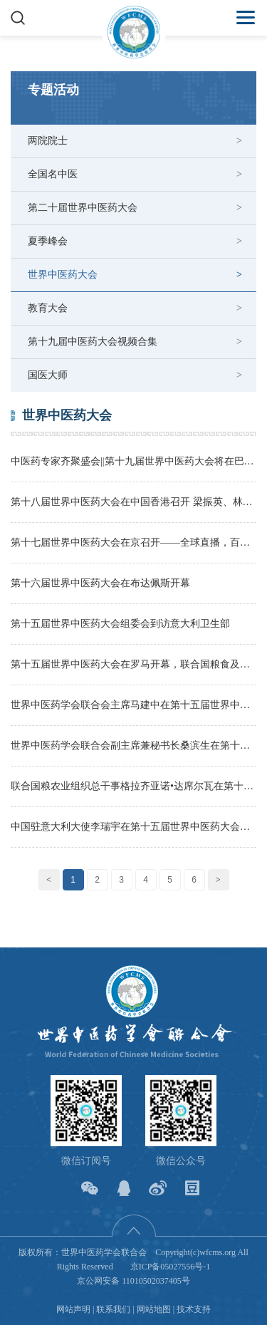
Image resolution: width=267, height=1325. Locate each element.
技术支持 (194, 1309)
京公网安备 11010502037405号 (133, 1281)
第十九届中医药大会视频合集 (92, 341)
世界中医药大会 (63, 274)
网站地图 (154, 1309)
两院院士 (48, 140)
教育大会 (48, 308)
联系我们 (113, 1309)
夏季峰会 (48, 241)
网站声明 (73, 1309)
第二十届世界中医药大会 (82, 207)
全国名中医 (53, 174)
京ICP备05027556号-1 (170, 1267)
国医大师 (48, 375)
